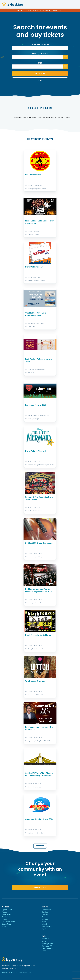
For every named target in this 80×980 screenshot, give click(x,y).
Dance (44, 917)
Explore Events (7, 910)
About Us (5, 972)
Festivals (45, 919)
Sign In (4, 926)
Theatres (45, 929)
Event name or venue (40, 44)
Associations (46, 910)
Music (44, 922)
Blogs (44, 941)
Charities (45, 912)
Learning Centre (47, 943)
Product (4, 912)
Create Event (40, 888)
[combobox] (40, 57)
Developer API (47, 946)
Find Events (40, 74)
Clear (40, 80)
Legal (13, 972)
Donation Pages (7, 917)
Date (40, 63)
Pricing (4, 919)
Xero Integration (47, 948)
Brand (44, 951)
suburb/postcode (40, 54)
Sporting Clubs (47, 926)
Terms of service (24, 972)
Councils (45, 914)
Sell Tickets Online (8, 922)
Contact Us (46, 939)
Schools (44, 924)
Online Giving (6, 914)
